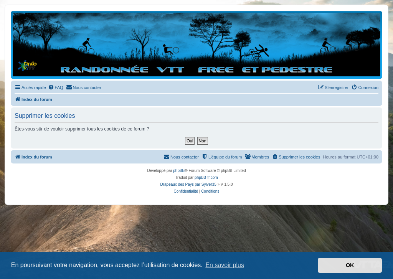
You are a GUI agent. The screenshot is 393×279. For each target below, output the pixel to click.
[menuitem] (55, 87)
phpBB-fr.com (206, 177)
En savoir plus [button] (224, 265)
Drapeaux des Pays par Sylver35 (188, 184)
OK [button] (350, 265)
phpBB (179, 170)
